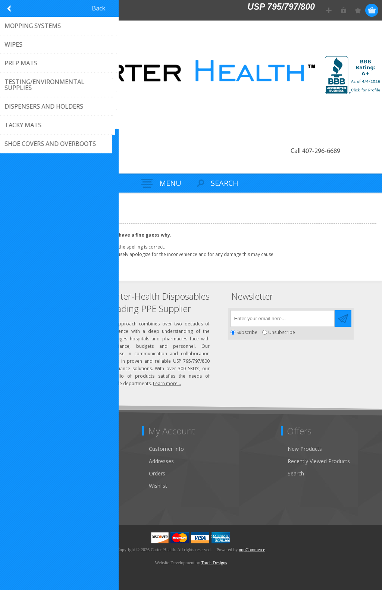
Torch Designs (214, 562)
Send (343, 318)
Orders (157, 473)
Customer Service (31, 461)
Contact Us (23, 448)
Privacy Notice (27, 498)
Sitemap (20, 485)
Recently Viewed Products (319, 461)
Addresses (161, 461)
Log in (343, 10)
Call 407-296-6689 (315, 151)
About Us (21, 473)
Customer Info (166, 448)
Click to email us (41, 326)
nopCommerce (252, 549)
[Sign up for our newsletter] (283, 318)
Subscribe (247, 332)
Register (328, 10)
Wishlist (158, 485)
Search (296, 473)
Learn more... (167, 383)
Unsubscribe (281, 332)
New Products (305, 448)
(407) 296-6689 (40, 314)
